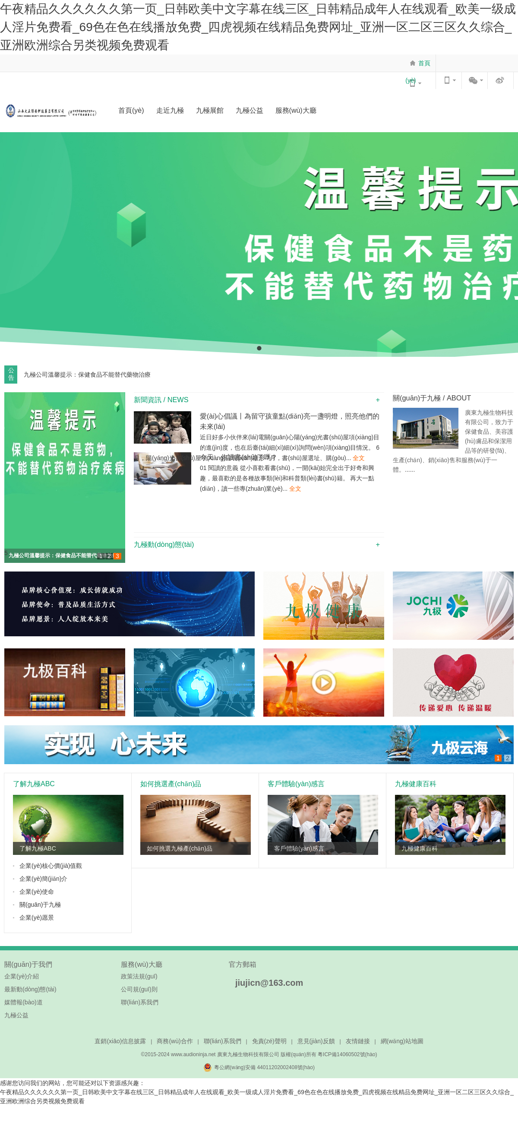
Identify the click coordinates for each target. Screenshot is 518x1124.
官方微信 (476, 80)
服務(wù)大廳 (295, 110)
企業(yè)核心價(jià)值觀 (50, 865)
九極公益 (249, 110)
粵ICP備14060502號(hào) (347, 1054)
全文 (358, 457)
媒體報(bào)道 (23, 1002)
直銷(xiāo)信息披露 (120, 1041)
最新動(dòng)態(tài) (30, 989)
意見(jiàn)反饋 (316, 1041)
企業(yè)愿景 (36, 917)
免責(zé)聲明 (269, 1041)
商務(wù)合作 (175, 1041)
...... (410, 469)
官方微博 (502, 80)
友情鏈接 (358, 1041)
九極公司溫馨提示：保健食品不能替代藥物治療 (63, 555)
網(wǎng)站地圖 (402, 1041)
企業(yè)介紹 (21, 976)
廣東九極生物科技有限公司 (248, 1054)
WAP (450, 80)
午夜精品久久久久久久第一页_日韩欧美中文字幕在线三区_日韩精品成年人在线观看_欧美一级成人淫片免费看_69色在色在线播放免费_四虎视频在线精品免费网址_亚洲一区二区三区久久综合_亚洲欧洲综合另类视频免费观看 (258, 27)
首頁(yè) (417, 72)
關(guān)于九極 (40, 904)
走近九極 (170, 110)
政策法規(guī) (139, 976)
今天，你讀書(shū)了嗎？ (239, 457)
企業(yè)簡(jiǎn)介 (43, 878)
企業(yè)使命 (36, 891)
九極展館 (210, 110)
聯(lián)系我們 (139, 1002)
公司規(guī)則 (139, 989)
